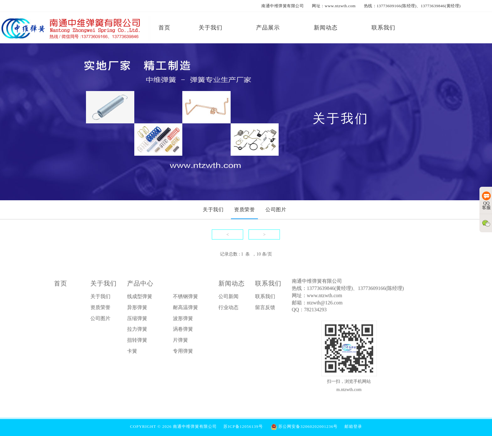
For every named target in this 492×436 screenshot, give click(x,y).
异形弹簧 (137, 308)
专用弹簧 (183, 352)
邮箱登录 (353, 426)
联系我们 (268, 284)
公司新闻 (228, 297)
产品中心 (140, 284)
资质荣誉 (100, 308)
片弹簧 (180, 341)
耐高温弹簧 (185, 308)
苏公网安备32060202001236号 (304, 426)
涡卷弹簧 (183, 330)
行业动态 (228, 308)
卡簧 (132, 352)
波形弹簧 (183, 319)
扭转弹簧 (137, 341)
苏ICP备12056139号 (243, 426)
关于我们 (103, 284)
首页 (60, 284)
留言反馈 (265, 308)
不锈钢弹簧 (185, 297)
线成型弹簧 (139, 297)
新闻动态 (231, 284)
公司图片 (100, 319)
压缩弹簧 (137, 319)
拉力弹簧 (137, 330)
